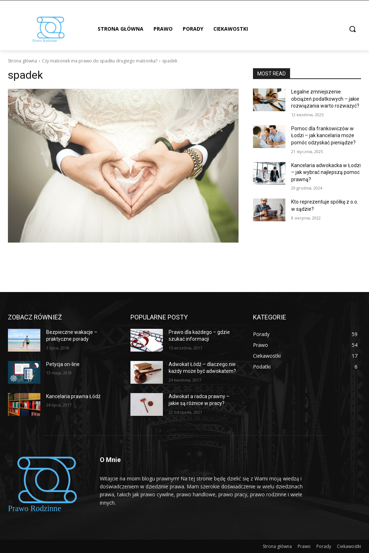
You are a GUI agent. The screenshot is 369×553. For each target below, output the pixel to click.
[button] (352, 29)
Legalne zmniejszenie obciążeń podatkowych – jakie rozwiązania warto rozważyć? (325, 99)
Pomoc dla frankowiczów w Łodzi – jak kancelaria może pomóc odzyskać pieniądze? (323, 135)
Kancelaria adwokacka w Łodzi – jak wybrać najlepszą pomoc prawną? (326, 172)
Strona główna (22, 61)
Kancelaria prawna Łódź (73, 396)
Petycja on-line (63, 364)
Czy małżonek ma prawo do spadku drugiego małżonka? (99, 61)
